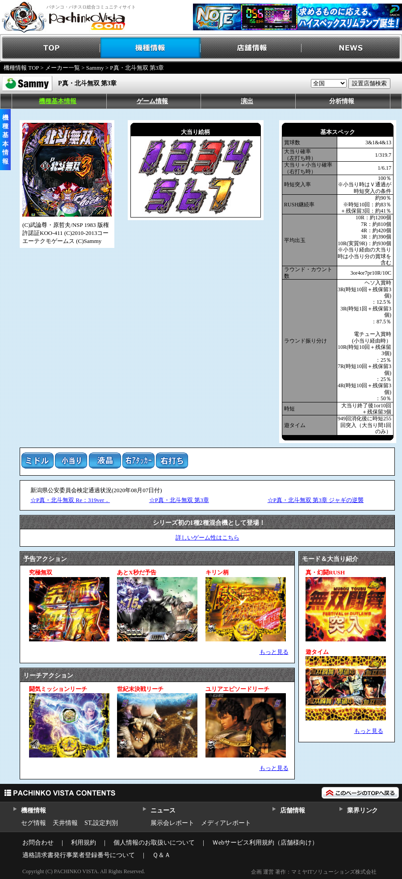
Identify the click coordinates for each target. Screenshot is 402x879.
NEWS (352, 48)
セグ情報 (33, 823)
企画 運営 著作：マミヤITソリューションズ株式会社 (314, 872)
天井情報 (65, 823)
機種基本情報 (57, 101)
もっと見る (274, 652)
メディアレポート (226, 823)
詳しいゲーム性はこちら (207, 537)
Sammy (95, 67)
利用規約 (83, 842)
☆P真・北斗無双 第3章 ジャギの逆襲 (316, 500)
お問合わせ (38, 842)
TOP (50, 48)
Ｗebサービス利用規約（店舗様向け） (265, 842)
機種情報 (150, 48)
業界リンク (362, 810)
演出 (247, 101)
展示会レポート (172, 823)
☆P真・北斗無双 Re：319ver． (70, 500)
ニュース (163, 810)
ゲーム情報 (152, 101)
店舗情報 (251, 48)
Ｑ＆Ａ (161, 855)
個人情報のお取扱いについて (154, 842)
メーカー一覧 (62, 67)
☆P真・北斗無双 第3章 (179, 500)
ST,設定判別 (101, 823)
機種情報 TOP (21, 67)
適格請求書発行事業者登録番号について (78, 855)
